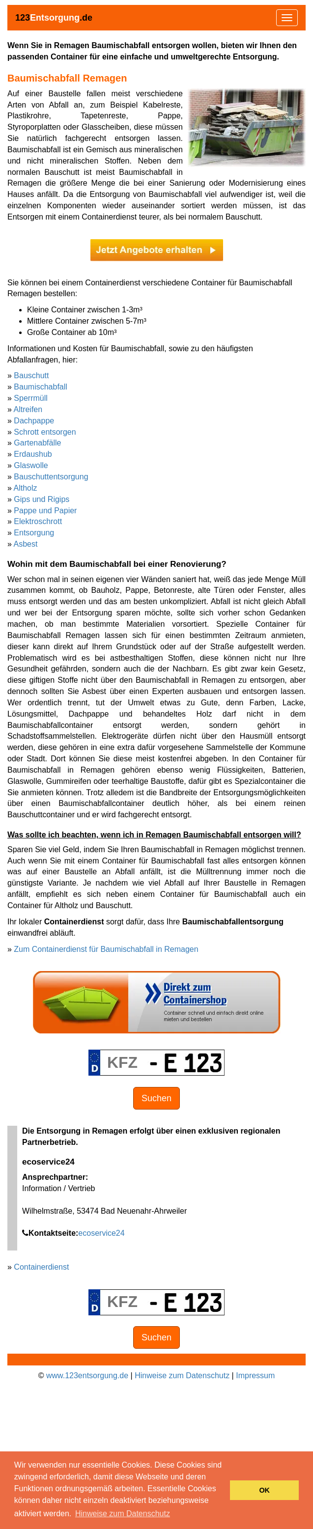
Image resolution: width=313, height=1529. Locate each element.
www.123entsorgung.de (87, 1375)
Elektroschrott (38, 521)
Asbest (25, 544)
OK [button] (264, 1490)
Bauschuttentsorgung (51, 477)
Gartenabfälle (37, 443)
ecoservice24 (101, 1233)
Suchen (156, 1098)
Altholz (25, 488)
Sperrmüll (30, 398)
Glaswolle (31, 465)
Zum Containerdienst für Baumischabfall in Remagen (106, 949)
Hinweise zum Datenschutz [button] (122, 1513)
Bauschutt (31, 375)
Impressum (255, 1375)
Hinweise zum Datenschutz (182, 1375)
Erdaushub (33, 454)
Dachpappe (34, 421)
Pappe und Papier (45, 510)
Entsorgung (34, 532)
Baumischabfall (40, 387)
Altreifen (27, 409)
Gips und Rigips (41, 499)
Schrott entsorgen (45, 432)
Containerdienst (41, 1267)
